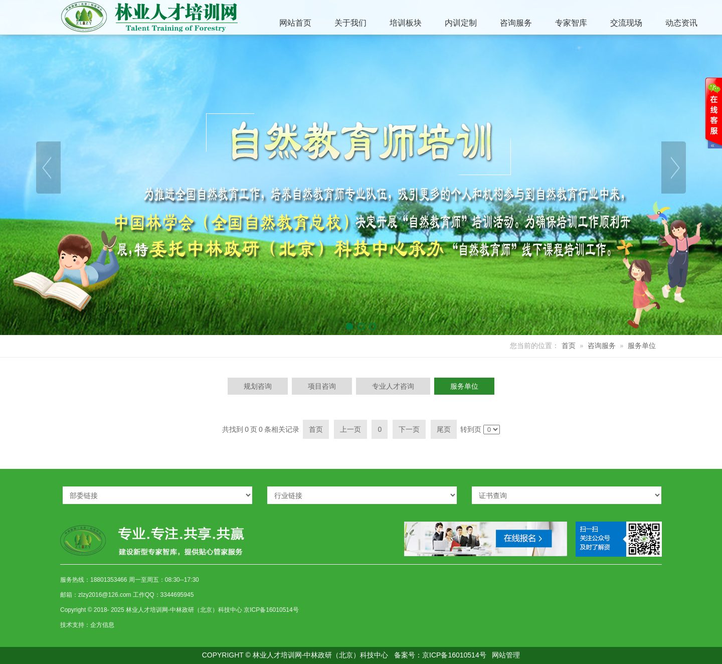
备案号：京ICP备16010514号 (440, 655)
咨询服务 (602, 346)
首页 (569, 346)
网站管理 (506, 655)
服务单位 (642, 346)
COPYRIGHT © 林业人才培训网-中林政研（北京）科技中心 (295, 655)
